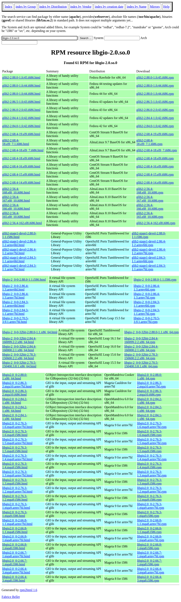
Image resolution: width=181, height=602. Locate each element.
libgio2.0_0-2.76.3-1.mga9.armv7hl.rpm (150, 505)
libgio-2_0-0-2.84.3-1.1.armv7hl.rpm (146, 311)
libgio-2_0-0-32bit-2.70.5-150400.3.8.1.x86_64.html (19, 364)
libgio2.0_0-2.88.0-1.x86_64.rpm (149, 376)
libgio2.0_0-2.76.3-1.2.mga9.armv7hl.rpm (152, 489)
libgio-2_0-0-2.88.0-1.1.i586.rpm (154, 279)
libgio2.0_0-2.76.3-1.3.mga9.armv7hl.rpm (152, 473)
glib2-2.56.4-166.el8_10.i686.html (16, 206)
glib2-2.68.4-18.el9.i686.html (21, 158)
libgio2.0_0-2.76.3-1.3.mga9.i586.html (14, 481)
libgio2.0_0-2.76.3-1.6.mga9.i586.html (14, 433)
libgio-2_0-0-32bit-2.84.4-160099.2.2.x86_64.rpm (141, 340)
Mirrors (155, 6)
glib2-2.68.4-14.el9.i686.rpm (155, 182)
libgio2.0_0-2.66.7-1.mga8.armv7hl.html (16, 554)
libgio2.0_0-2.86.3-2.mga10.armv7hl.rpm (151, 384)
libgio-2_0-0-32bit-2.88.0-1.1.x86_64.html (29, 332)
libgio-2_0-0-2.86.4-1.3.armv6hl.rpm (146, 287)
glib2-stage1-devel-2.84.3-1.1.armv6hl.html (19, 259)
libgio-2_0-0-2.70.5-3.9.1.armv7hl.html (15, 320)
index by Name (137, 6)
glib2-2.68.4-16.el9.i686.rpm (155, 166)
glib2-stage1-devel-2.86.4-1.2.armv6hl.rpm (149, 243)
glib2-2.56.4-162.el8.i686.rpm (155, 223)
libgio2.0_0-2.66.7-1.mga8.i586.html (14, 562)
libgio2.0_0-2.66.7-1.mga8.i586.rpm (149, 562)
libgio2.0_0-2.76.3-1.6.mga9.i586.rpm (149, 433)
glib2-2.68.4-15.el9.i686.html (21, 174)
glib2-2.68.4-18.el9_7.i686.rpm (156, 150)
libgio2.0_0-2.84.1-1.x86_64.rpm (149, 417)
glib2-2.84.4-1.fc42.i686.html (21, 118)
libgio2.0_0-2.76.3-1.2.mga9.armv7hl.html (17, 489)
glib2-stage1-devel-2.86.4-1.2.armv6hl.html (19, 243)
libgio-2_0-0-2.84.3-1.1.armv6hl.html (15, 303)
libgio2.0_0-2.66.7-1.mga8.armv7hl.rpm (150, 554)
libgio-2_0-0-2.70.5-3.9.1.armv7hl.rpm (146, 320)
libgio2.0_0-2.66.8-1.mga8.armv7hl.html (16, 538)
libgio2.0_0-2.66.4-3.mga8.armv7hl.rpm (150, 570)
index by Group (26, 6)
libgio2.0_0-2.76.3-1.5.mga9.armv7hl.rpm (152, 441)
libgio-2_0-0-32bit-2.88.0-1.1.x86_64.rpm (151, 332)
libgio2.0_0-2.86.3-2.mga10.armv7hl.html (17, 384)
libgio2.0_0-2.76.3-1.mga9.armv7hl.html (16, 505)
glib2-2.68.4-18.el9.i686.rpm (155, 158)
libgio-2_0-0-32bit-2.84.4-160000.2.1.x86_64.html (19, 348)
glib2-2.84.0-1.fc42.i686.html (21, 126)
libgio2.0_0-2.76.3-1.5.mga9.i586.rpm (149, 449)
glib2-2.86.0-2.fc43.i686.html (21, 110)
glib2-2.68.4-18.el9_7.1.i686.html (15, 142)
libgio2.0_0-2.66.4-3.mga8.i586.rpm (149, 578)
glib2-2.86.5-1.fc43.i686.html (21, 101)
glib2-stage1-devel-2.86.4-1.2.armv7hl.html (19, 251)
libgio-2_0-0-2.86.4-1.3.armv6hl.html (15, 287)
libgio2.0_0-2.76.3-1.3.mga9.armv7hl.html (17, 473)
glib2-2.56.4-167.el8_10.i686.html (16, 198)
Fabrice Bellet (11, 597)
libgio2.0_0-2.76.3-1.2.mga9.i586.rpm (149, 497)
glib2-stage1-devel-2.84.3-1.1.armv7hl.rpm (149, 267)
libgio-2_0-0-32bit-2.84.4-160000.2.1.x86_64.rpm (141, 348)
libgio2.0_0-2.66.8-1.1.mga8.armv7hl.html (17, 522)
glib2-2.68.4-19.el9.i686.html (21, 134)
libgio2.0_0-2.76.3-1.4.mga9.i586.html (14, 465)
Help (166, 6)
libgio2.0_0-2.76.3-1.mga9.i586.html (14, 514)
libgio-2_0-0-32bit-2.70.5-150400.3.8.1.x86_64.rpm (141, 364)
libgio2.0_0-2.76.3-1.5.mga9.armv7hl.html (17, 441)
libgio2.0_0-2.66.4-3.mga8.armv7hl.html (16, 570)
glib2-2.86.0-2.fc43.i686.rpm (155, 110)
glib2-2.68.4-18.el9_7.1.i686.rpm (149, 142)
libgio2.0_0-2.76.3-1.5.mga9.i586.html (14, 449)
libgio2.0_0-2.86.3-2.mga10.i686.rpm (149, 392)
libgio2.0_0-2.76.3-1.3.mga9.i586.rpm (149, 481)
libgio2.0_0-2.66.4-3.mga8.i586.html (14, 578)
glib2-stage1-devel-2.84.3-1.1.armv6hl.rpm (149, 259)
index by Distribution (53, 6)
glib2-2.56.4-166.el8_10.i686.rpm (149, 206)
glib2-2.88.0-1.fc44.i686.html (21, 85)
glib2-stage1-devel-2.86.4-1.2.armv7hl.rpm (149, 251)
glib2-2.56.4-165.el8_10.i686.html (16, 214)
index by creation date (109, 6)
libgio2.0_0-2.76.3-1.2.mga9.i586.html (14, 497)
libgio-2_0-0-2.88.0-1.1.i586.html (24, 279)
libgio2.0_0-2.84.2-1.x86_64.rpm (149, 400)
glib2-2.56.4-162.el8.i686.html (22, 223)
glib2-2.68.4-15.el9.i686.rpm (155, 174)
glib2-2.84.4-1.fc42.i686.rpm (155, 118)
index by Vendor (80, 6)
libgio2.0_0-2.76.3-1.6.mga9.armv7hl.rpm (152, 425)
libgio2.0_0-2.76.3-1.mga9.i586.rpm (149, 514)
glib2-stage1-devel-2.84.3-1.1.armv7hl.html (19, 267)
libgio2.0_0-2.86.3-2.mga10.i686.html (14, 392)
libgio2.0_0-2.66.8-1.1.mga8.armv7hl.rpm (152, 522)
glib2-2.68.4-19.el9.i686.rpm (155, 134)
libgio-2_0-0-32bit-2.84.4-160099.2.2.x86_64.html (19, 340)
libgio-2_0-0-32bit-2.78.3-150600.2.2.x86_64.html (19, 356)
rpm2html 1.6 (28, 590)
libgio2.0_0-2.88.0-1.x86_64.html (14, 376)
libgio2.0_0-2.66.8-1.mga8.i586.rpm (149, 546)
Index (8, 6)
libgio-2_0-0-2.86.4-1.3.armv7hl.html (15, 295)
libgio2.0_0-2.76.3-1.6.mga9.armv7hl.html (17, 425)
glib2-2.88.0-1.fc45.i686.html (21, 77)
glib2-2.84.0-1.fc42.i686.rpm (155, 126)
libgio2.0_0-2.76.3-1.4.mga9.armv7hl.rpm (152, 457)
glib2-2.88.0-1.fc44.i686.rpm (155, 85)
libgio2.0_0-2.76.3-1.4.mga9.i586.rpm (149, 465)
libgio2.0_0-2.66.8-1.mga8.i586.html (14, 546)
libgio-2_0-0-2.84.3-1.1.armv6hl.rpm (146, 303)
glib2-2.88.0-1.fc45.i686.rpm (155, 77)
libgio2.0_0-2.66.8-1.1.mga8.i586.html (14, 530)
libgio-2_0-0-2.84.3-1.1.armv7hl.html (15, 311)
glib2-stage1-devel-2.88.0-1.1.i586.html (19, 235)
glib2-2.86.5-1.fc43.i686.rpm (155, 101)
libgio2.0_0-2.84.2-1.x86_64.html (14, 400)
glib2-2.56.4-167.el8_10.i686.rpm (149, 198)
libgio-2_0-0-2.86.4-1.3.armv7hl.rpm (146, 295)
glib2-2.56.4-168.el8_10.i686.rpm (149, 190)
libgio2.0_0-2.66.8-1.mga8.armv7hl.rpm (150, 538)
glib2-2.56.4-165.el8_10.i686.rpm (149, 214)
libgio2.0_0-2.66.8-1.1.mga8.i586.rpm (149, 530)
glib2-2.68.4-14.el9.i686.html (21, 182)
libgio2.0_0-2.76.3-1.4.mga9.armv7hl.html (17, 457)
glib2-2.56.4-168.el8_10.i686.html (16, 190)
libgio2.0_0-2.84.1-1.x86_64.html (14, 417)
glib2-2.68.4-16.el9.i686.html (21, 166)
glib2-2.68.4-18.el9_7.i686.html (22, 150)
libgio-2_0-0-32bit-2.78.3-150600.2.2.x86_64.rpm (141, 356)
